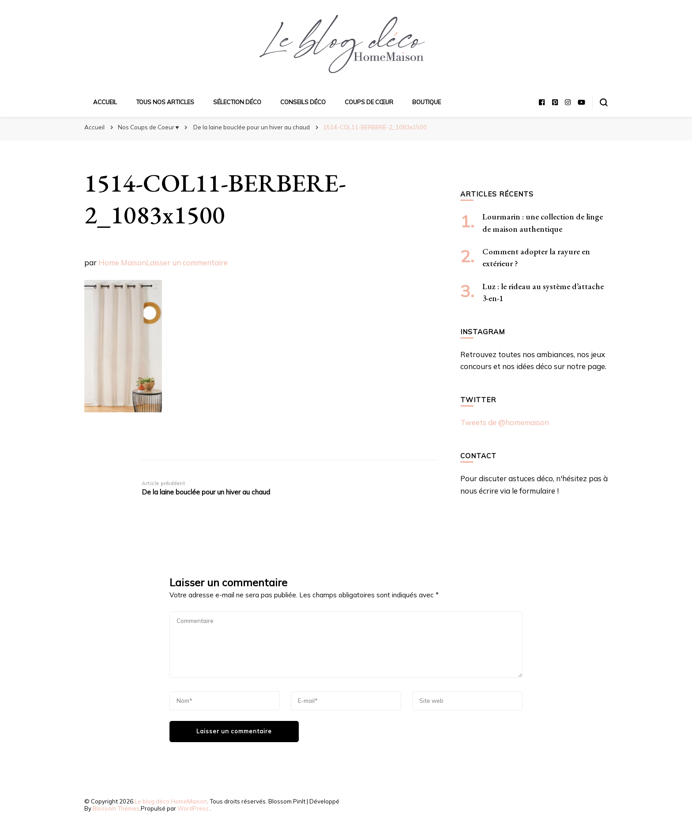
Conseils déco (303, 102)
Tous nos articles (165, 102)
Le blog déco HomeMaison (171, 801)
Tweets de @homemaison (504, 422)
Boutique (426, 102)
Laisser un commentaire (187, 262)
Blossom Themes (116, 808)
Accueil (105, 102)
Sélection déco (237, 102)
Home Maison (122, 262)
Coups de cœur (369, 102)
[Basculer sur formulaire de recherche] (604, 102)
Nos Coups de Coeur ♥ (148, 127)
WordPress (193, 808)
